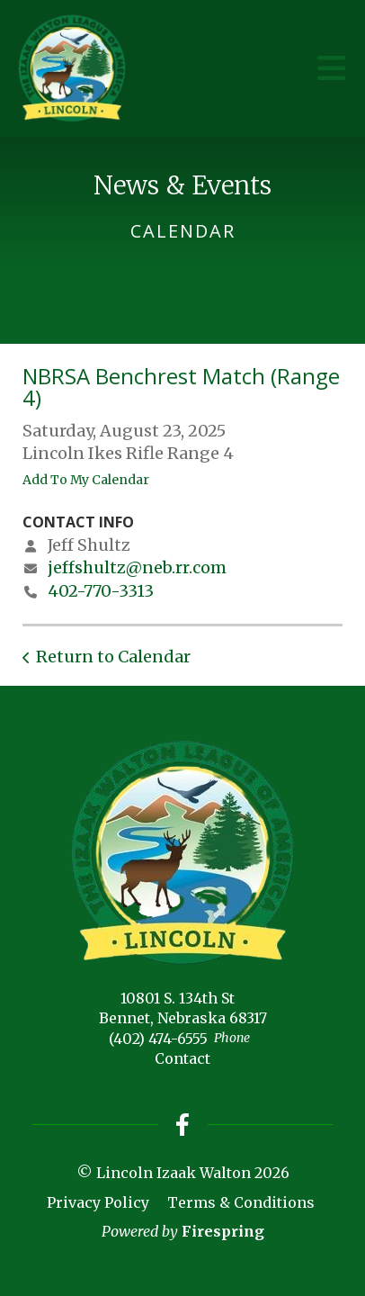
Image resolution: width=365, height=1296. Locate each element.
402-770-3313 (101, 590)
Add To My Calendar (85, 480)
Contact (182, 1058)
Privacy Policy (98, 1202)
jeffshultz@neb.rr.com (137, 567)
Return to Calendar (113, 656)
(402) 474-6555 (158, 1039)
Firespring (223, 1231)
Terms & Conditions (241, 1202)
